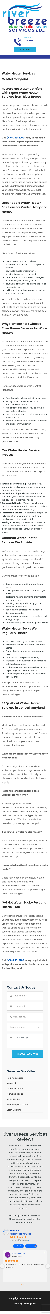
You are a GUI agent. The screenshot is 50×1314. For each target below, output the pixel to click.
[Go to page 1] (23, 1284)
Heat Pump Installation (18, 1104)
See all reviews (18, 1246)
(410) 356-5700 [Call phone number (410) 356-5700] (30, 40)
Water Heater (13, 1099)
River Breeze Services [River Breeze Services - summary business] (20, 1234)
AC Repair (12, 1083)
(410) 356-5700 (15, 137)
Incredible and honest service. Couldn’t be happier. (24, 1265)
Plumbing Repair (15, 1093)
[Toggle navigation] (4, 57)
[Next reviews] (48, 1266)
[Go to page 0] (21, 1284)
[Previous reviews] (2, 1266)
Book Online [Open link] (25, 49)
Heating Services (15, 1078)
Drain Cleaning (14, 1109)
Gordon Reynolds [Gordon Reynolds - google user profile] (18, 1253)
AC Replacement (15, 1088)
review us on (30, 1246)
